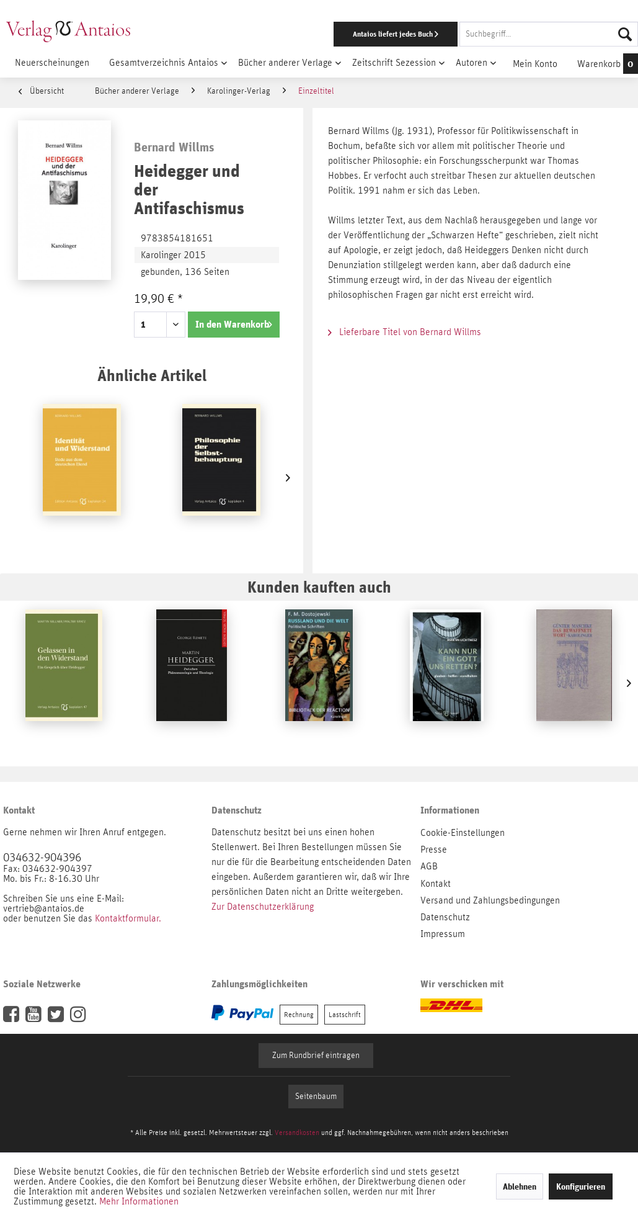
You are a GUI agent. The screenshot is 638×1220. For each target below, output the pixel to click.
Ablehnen (519, 1186)
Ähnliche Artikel (151, 375)
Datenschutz (445, 917)
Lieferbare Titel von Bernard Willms (404, 332)
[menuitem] (415, 34)
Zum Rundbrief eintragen (316, 1055)
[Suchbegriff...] (548, 34)
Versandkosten (297, 1132)
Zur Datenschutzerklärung (262, 907)
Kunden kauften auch (319, 586)
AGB (429, 866)
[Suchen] (625, 34)
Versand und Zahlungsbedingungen (490, 900)
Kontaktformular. (128, 918)
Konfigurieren (580, 1186)
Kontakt (435, 884)
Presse (433, 849)
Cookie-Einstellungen (462, 833)
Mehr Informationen (139, 1201)
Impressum (442, 934)
